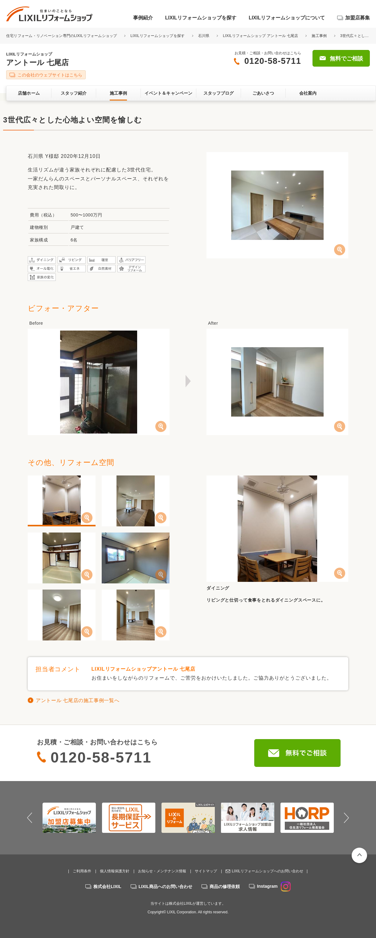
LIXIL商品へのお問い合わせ (165, 886)
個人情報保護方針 (114, 871)
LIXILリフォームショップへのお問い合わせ (267, 871)
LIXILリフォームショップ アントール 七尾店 (260, 36)
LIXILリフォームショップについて (287, 17)
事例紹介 (143, 17)
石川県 (204, 36)
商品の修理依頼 (225, 886)
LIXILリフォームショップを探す (200, 17)
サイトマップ (206, 871)
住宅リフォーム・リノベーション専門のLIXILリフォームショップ (62, 36)
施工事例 (319, 36)
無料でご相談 (346, 59)
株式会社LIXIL (107, 886)
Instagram (274, 886)
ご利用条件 (82, 871)
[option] (69, 818)
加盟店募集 (357, 17)
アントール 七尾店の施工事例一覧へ (77, 700)
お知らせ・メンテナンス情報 (162, 871)
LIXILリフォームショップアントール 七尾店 (144, 669)
